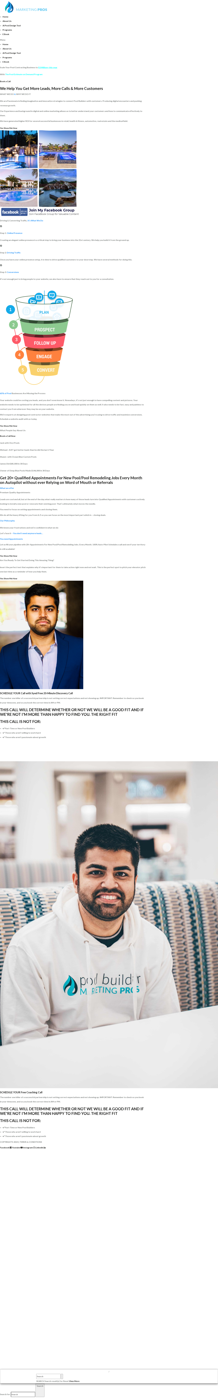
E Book (6, 34)
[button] (109, 40)
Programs (7, 30)
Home (5, 16)
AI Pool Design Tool (12, 25)
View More (74, 1381)
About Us (7, 21)
